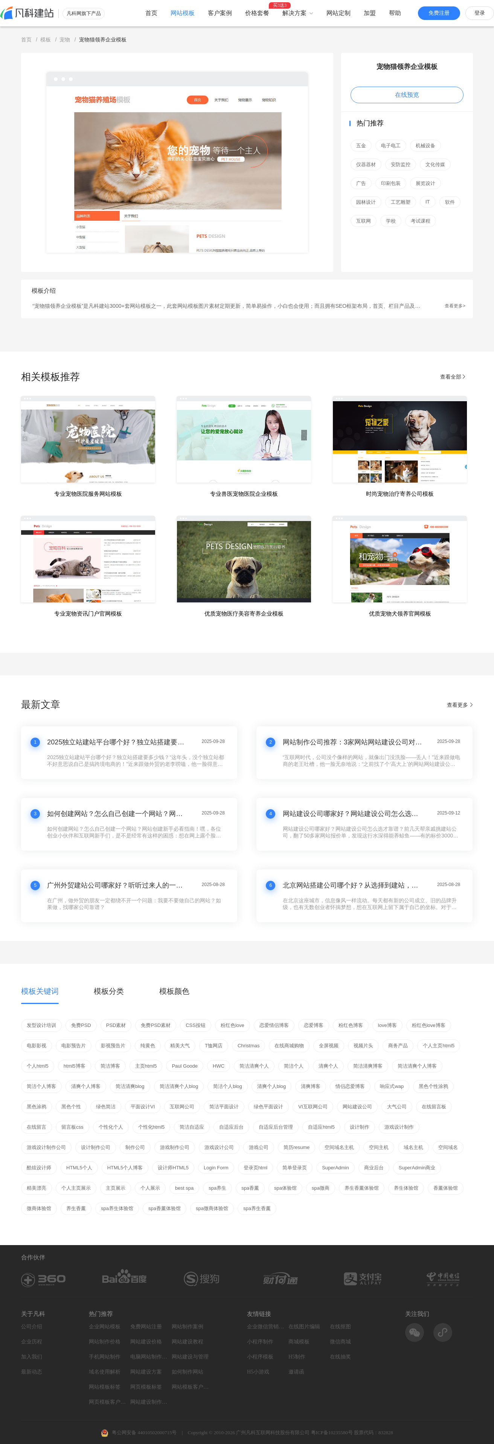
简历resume (297, 1147)
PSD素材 (116, 1025)
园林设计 (366, 202)
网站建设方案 (146, 1372)
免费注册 (439, 13)
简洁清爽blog (130, 1086)
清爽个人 (328, 1066)
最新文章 (40, 704)
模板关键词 (40, 991)
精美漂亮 (36, 1188)
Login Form (216, 1167)
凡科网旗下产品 (84, 13)
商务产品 (398, 1045)
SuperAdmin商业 (417, 1167)
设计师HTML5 (173, 1167)
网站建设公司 (357, 1106)
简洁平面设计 (224, 1106)
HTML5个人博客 (125, 1167)
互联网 (363, 221)
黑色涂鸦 (36, 1106)
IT (427, 202)
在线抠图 (340, 1326)
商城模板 (299, 1342)
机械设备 (425, 145)
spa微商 (320, 1188)
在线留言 (36, 1127)
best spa (184, 1188)
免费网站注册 (146, 1326)
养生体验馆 (406, 1188)
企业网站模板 (104, 1326)
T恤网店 (214, 1045)
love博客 (387, 1025)
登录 (479, 13)
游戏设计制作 (399, 1127)
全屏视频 (328, 1045)
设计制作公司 (95, 1147)
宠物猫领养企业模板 (407, 66)
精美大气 (180, 1045)
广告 (361, 183)
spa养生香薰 (257, 1208)
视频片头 (363, 1045)
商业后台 (374, 1167)
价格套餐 (257, 13)
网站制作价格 (104, 1342)
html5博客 (74, 1066)
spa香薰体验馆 (164, 1208)
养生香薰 (76, 1208)
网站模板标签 (104, 1387)
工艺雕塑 (400, 202)
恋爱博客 (313, 1025)
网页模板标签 (146, 1387)
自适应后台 (231, 1127)
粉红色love (232, 1025)
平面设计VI (143, 1106)
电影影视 (36, 1045)
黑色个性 (71, 1106)
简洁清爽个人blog (179, 1086)
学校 (391, 221)
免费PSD (81, 1025)
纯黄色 (147, 1045)
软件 (450, 202)
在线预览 (407, 95)
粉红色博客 (350, 1025)
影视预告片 (113, 1045)
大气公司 (397, 1106)
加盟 (370, 13)
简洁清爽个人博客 (417, 1066)
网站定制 (338, 13)
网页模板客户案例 (108, 1402)
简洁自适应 (192, 1127)
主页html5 (146, 1066)
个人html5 (38, 1066)
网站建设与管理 (190, 1357)
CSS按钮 (196, 1025)
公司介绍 (31, 1326)
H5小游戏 (258, 1372)
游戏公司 (258, 1147)
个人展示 (150, 1188)
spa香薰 (250, 1188)
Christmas (249, 1045)
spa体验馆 (285, 1188)
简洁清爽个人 (254, 1066)
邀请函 (296, 1372)
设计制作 (359, 1127)
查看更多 (460, 705)
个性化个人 (111, 1127)
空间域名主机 (339, 1147)
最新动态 (31, 1372)
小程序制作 (260, 1342)
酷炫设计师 (39, 1167)
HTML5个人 (79, 1167)
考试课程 (420, 221)
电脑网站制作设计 (149, 1357)
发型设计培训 (41, 1025)
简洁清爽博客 (368, 1066)
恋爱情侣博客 (274, 1025)
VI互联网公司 (312, 1106)
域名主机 (413, 1147)
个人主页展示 (76, 1188)
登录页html (256, 1167)
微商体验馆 (39, 1208)
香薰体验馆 (445, 1188)
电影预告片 (73, 1045)
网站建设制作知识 (149, 1402)
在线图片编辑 (304, 1326)
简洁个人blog (227, 1086)
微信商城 (340, 1342)
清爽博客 (310, 1086)
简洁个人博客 (41, 1086)
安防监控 (400, 164)
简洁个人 (293, 1066)
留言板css (72, 1127)
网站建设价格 (146, 1342)
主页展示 (115, 1188)
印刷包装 (391, 183)
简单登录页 (294, 1167)
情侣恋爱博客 (350, 1086)
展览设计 (425, 183)
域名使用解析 (104, 1372)
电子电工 (391, 145)
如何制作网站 (187, 1372)
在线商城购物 (289, 1045)
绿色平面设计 (268, 1106)
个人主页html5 (438, 1045)
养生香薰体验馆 (362, 1188)
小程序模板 (260, 1357)
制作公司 (135, 1147)
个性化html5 (151, 1127)
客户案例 (220, 13)
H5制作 (296, 1357)
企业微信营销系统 (266, 1326)
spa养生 (217, 1188)
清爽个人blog (271, 1086)
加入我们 (31, 1357)
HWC (218, 1066)
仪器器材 (366, 164)
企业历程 (31, 1342)
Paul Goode (185, 1066)
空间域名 (448, 1147)
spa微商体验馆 (212, 1208)
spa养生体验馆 (117, 1208)
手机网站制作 (104, 1357)
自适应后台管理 (276, 1127)
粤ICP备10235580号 (332, 1432)
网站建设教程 (187, 1342)
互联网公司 (182, 1106)
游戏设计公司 (219, 1147)
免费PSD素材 (156, 1025)
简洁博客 (110, 1066)
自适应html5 (321, 1127)
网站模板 (183, 13)
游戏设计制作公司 (46, 1147)
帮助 (395, 13)
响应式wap (392, 1086)
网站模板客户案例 (190, 1387)
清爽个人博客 (86, 1086)
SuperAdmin (335, 1167)
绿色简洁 (106, 1106)
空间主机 (379, 1147)
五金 (361, 145)
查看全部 (453, 377)
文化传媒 (435, 164)
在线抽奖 (340, 1357)
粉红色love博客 (428, 1025)
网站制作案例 (187, 1326)
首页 (151, 13)
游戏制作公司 (174, 1147)
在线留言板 (434, 1106)
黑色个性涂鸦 (433, 1086)
